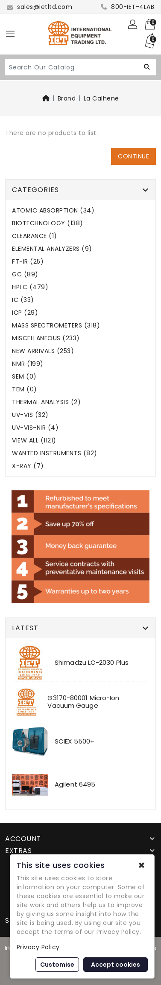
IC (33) (23, 300)
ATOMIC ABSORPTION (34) (53, 211)
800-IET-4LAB (127, 7)
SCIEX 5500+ (74, 741)
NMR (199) (28, 364)
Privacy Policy (38, 947)
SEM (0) (24, 377)
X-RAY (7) (28, 466)
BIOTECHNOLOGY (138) (47, 223)
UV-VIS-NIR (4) (35, 428)
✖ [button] (141, 865)
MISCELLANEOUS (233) (46, 338)
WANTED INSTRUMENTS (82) (54, 453)
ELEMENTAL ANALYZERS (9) (52, 249)
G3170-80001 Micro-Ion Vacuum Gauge (83, 701)
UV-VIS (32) (30, 415)
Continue (133, 156)
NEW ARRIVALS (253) (43, 351)
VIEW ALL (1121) (34, 441)
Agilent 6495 (75, 784)
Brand (67, 98)
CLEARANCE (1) (34, 236)
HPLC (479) (30, 287)
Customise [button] (57, 964)
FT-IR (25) (28, 262)
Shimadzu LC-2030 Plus (92, 662)
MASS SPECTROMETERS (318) (56, 326)
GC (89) (25, 274)
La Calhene (101, 98)
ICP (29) (25, 313)
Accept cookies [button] (115, 964)
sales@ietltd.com (39, 7)
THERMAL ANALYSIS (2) (46, 402)
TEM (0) (24, 389)
